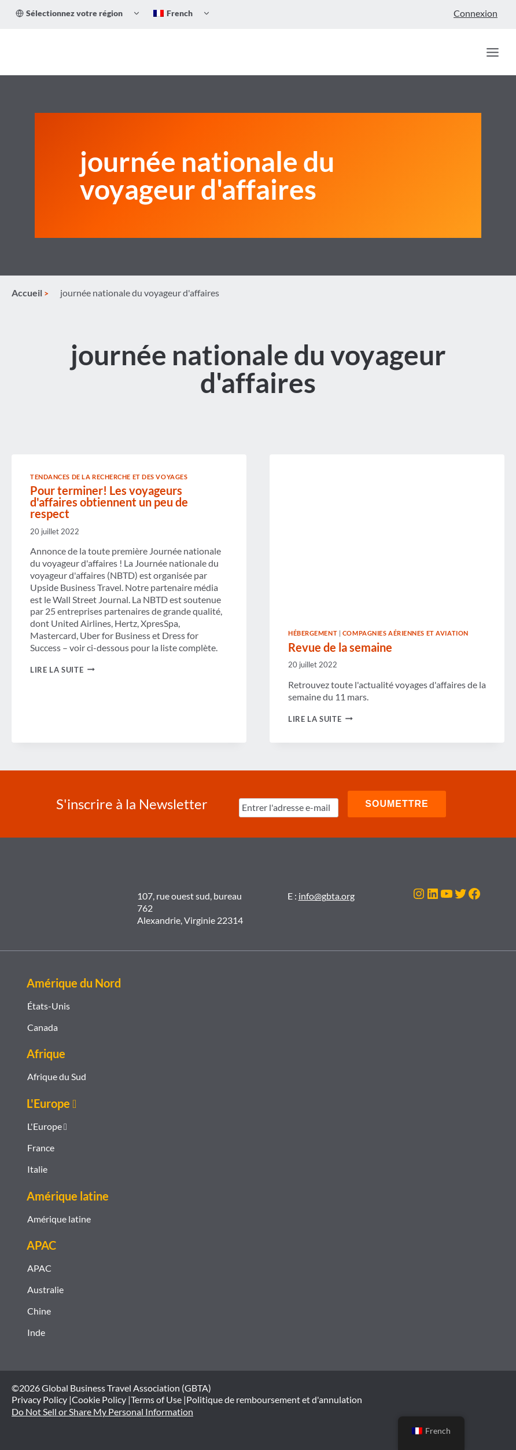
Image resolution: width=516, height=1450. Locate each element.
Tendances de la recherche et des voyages (108, 476)
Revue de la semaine (340, 647)
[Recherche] (467, 52)
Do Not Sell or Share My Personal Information (102, 1411)
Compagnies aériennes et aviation (405, 633)
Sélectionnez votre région (69, 13)
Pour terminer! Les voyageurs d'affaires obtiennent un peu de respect (109, 501)
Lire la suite (62, 669)
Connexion (475, 13)
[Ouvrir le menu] (492, 52)
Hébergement (312, 633)
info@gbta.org (326, 895)
